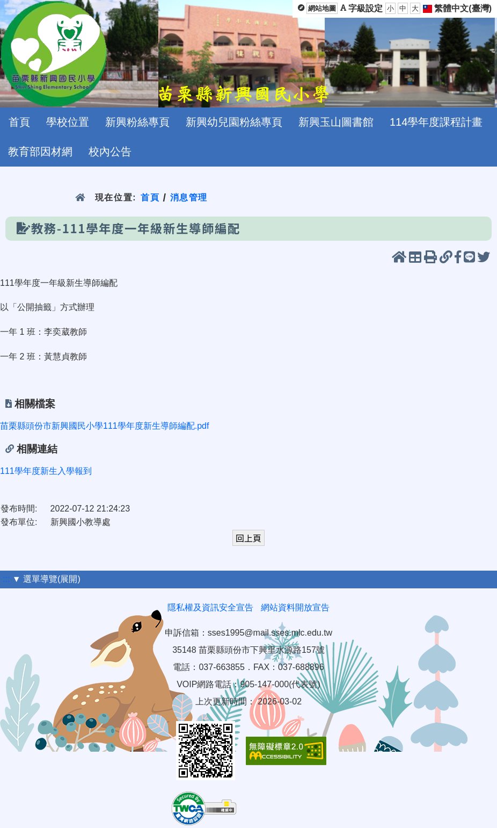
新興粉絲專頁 (137, 122)
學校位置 (67, 122)
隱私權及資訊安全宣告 (210, 607)
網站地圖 (322, 8)
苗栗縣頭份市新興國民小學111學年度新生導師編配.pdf (104, 425)
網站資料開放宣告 (295, 607)
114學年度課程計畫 (436, 122)
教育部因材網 (40, 151)
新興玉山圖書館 (336, 122)
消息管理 (189, 197)
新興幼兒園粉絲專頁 (234, 122)
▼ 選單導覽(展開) (46, 579)
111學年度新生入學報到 (46, 471)
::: (6, 579)
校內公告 (110, 151)
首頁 (19, 122)
